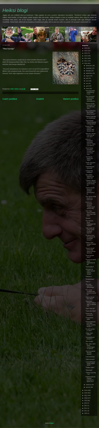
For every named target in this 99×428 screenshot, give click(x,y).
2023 (86, 56)
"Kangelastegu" (90, 279)
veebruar (88, 384)
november (89, 68)
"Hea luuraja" (89, 341)
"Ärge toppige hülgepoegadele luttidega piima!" (91, 122)
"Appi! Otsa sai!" (90, 308)
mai (87, 83)
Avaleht (40, 99)
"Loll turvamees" (90, 356)
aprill (87, 86)
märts (87, 88)
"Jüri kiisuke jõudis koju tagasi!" (89, 158)
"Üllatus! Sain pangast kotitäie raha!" (91, 244)
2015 (86, 400)
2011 (86, 410)
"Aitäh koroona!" (90, 359)
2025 (86, 50)
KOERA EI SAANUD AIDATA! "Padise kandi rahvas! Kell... (90, 205)
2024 (86, 53)
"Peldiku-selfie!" (90, 367)
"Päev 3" (88, 281)
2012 (86, 408)
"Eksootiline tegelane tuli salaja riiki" (90, 176)
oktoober (88, 70)
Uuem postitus (9, 99)
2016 (86, 398)
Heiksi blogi (15, 10)
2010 (86, 413)
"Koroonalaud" (90, 267)
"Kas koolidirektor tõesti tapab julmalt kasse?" (91, 112)
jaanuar (88, 387)
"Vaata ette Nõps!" (91, 311)
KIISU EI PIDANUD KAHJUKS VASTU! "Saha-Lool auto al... (91, 142)
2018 (86, 393)
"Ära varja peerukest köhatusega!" (90, 286)
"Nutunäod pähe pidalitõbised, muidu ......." (90, 92)
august (88, 75)
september (89, 73)
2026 (86, 48)
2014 (86, 403)
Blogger (51, 423)
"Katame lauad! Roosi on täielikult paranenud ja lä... (90, 191)
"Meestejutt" (89, 370)
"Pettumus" (89, 276)
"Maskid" (88, 218)
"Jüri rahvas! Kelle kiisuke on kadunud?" (91, 198)
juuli (87, 78)
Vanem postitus (71, 99)
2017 (86, 395)
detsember (89, 65)
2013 (86, 405)
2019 (86, 390)
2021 (86, 61)
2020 (86, 63)
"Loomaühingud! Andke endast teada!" (90, 363)
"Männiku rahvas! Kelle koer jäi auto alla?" (91, 135)
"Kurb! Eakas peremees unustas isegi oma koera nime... (90, 151)
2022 (86, 58)
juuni (87, 81)
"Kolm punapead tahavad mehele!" (90, 352)
